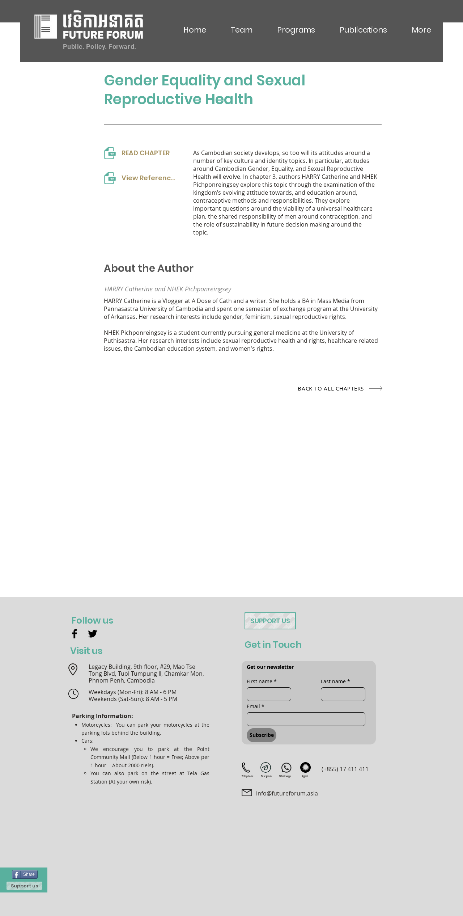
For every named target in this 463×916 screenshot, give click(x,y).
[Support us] (24, 886)
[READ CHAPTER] (141, 153)
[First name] (266, 694)
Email (255, 706)
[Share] (25, 874)
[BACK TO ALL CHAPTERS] (319, 388)
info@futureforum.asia (287, 793)
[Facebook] (74, 634)
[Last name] (341, 694)
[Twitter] (92, 634)
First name (262, 681)
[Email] (304, 719)
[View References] (141, 178)
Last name (335, 681)
